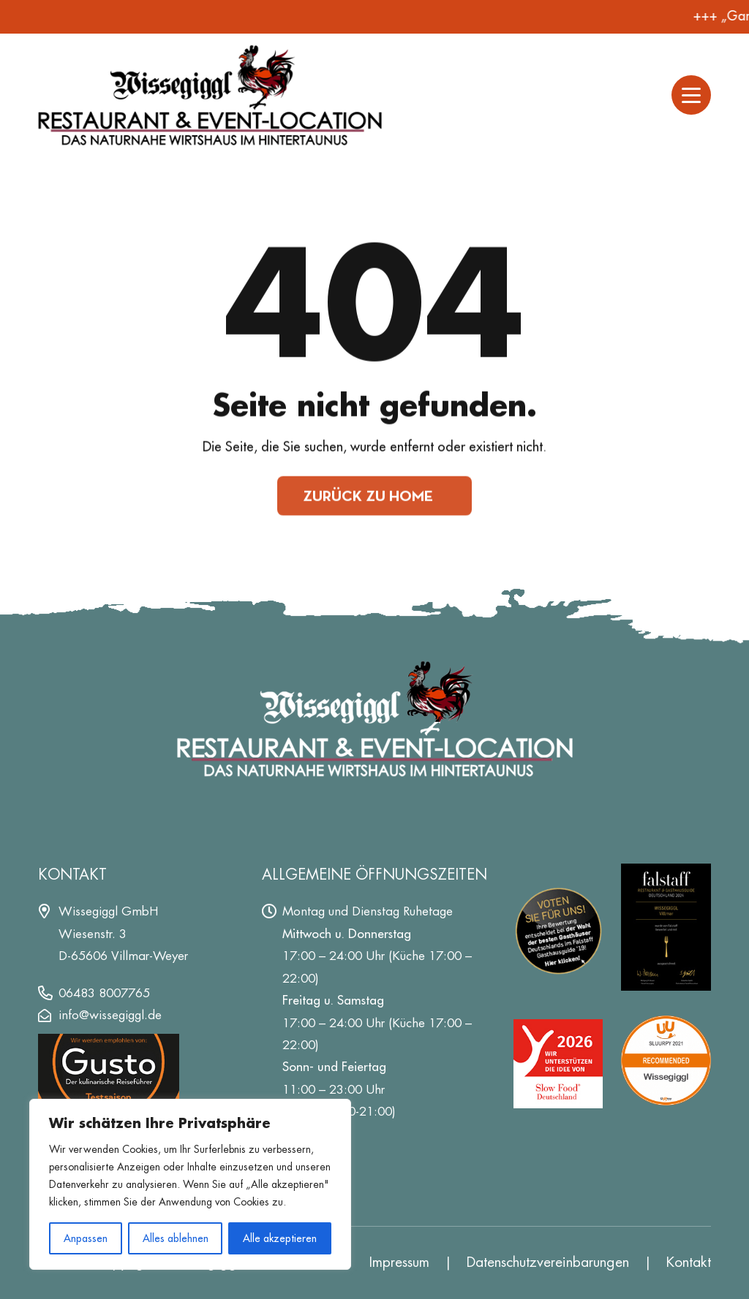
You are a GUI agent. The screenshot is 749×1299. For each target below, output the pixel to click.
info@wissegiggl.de (110, 1015)
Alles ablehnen (175, 1238)
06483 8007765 (104, 993)
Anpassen (86, 1238)
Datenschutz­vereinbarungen (548, 1262)
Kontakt (688, 1262)
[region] (190, 1184)
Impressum (399, 1262)
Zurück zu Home (368, 496)
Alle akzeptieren (280, 1238)
